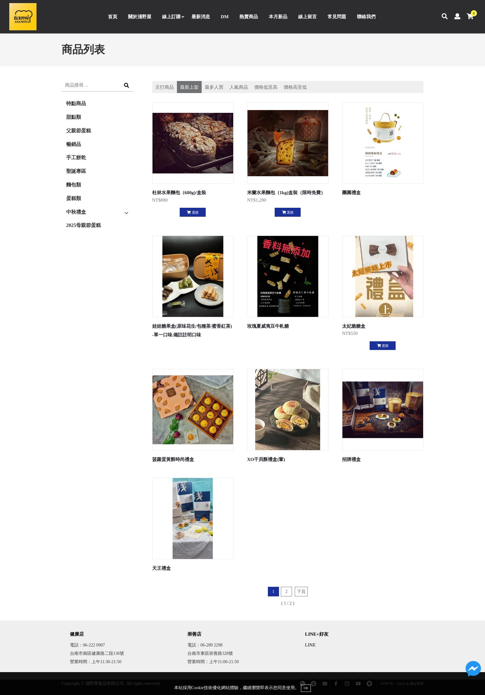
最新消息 (200, 16)
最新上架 (189, 87)
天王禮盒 (161, 568)
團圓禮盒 (351, 192)
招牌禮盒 (351, 459)
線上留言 (307, 16)
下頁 (301, 591)
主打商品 (164, 87)
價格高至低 (295, 87)
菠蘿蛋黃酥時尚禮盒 (173, 459)
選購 (192, 212)
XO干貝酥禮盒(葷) (266, 459)
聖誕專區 (76, 171)
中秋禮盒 (76, 212)
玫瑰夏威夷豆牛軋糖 (268, 326)
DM (225, 16)
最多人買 (214, 87)
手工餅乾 (76, 157)
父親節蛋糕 (78, 130)
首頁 (112, 16)
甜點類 (73, 117)
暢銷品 (73, 144)
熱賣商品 (248, 16)
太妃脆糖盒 (353, 326)
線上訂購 (173, 16)
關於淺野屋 (139, 16)
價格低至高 (265, 87)
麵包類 (73, 184)
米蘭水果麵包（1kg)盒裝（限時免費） (286, 192)
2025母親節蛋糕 (83, 225)
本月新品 (278, 16)
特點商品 (76, 103)
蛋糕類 (73, 198)
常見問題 (337, 16)
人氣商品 (239, 87)
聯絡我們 (366, 16)
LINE (310, 644)
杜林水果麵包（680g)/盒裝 (179, 192)
